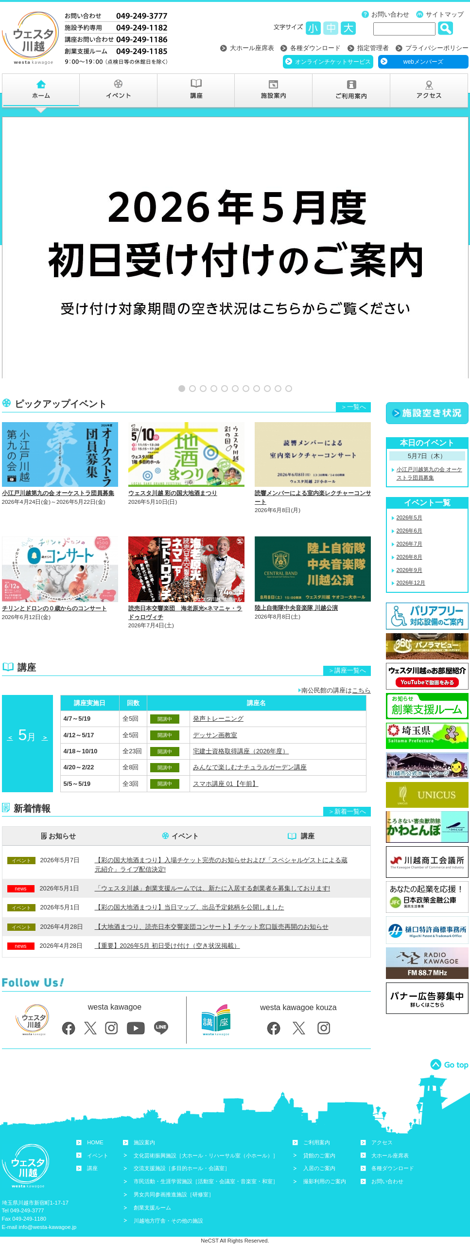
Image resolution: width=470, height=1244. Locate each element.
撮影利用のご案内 (324, 1168)
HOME (95, 1129)
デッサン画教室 (215, 721)
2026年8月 (409, 543)
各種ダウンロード (315, 48)
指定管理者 (373, 48)
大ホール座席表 (252, 48)
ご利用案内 (316, 1129)
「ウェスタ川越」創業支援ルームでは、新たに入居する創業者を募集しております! (213, 875)
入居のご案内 (319, 1155)
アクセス (382, 1129)
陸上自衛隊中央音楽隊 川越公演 (296, 595)
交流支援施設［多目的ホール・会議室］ (182, 1155)
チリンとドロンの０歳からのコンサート (54, 595)
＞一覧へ (353, 393)
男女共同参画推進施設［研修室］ (174, 1181)
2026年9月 (409, 556)
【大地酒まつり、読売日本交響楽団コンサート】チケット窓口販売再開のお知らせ (212, 913)
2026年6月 (409, 517)
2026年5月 (409, 504)
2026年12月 (411, 569)
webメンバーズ (423, 61)
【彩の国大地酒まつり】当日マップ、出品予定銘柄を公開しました (189, 894)
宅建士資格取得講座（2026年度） (241, 738)
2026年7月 (409, 530)
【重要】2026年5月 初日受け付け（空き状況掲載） (167, 932)
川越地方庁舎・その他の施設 (168, 1207)
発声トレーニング (218, 705)
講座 (307, 822)
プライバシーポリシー (437, 48)
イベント (185, 822)
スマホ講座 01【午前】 (226, 770)
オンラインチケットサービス (333, 61)
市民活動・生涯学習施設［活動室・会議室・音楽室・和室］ (206, 1168)
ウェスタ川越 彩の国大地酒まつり (172, 480)
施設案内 (144, 1129)
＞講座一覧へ (347, 657)
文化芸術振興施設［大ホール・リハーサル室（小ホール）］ (206, 1142)
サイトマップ (445, 14)
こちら (361, 676)
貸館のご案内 (319, 1142)
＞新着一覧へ (347, 797)
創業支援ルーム (152, 1194)
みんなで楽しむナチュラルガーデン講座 (250, 754)
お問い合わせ (390, 14)
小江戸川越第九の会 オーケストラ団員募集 (58, 480)
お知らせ (62, 822)
